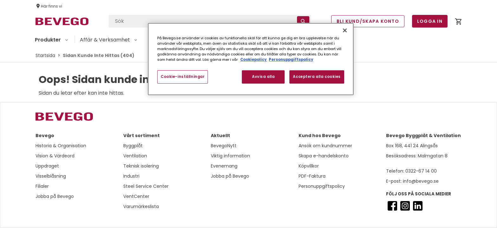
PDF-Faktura (312, 176)
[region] (251, 59)
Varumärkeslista (141, 206)
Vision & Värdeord (55, 156)
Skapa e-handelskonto (324, 156)
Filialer (42, 186)
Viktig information (230, 156)
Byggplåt (133, 145)
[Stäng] (345, 30)
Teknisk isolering (141, 166)
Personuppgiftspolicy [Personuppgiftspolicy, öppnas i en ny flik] (291, 59)
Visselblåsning (51, 176)
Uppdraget (47, 166)
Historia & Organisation (61, 145)
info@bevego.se (420, 181)
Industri (131, 176)
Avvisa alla (263, 76)
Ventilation (135, 156)
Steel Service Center (146, 186)
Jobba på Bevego (55, 196)
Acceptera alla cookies (317, 76)
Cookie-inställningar (182, 76)
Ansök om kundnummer (325, 145)
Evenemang (224, 166)
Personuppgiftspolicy (322, 186)
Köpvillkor (309, 166)
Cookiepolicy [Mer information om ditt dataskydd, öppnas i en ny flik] (253, 59)
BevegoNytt (223, 145)
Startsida (45, 55)
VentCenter (136, 196)
